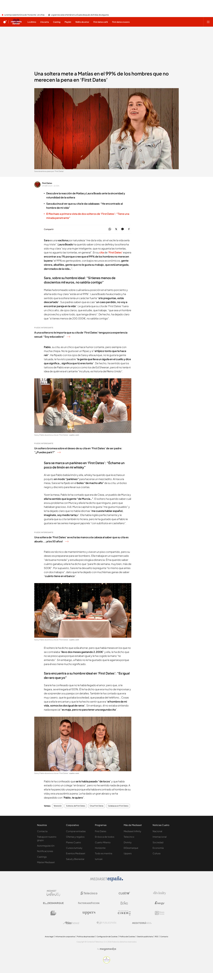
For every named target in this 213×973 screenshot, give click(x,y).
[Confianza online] (106, 962)
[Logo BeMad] (53, 912)
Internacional (160, 836)
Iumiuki (99, 859)
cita (101, 252)
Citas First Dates (96, 806)
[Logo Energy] (160, 903)
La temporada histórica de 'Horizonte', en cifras (24, 15)
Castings (42, 856)
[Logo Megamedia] (108, 949)
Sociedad (158, 842)
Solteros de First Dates (75, 806)
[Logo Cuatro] (124, 893)
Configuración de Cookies (107, 936)
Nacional (157, 831)
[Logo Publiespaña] (106, 922)
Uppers (128, 853)
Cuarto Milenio (103, 842)
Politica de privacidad (86, 936)
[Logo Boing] (124, 903)
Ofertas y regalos (75, 836)
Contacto (164, 936)
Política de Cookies (127, 936)
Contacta (42, 831)
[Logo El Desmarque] (53, 903)
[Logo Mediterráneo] (142, 923)
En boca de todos (104, 836)
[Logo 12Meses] (159, 913)
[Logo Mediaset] (106, 880)
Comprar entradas (76, 831)
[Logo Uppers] (89, 912)
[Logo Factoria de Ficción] (89, 903)
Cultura (156, 853)
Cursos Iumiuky (74, 847)
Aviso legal (49, 936)
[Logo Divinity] (159, 893)
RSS (156, 936)
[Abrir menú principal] (208, 21)
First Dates (47, 183)
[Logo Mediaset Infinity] (53, 893)
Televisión (58, 806)
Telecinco (129, 836)
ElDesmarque (131, 847)
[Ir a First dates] (16, 21)
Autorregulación (45, 845)
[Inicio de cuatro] (4, 21)
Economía (158, 847)
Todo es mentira (103, 853)
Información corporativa (65, 936)
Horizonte (100, 847)
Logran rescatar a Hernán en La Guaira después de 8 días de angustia (80, 15)
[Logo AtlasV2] (71, 923)
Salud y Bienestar (75, 859)
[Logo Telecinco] (88, 893)
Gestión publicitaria (145, 936)
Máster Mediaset (46, 862)
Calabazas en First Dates (118, 806)
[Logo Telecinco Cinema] (124, 913)
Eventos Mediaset (75, 853)
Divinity (128, 842)
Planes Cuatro (73, 842)
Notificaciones (45, 851)
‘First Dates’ (115, 252)
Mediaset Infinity (132, 831)
